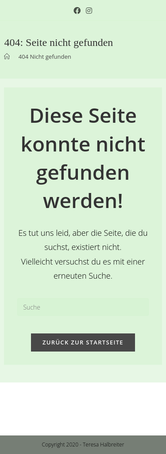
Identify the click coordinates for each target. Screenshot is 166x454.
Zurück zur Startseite (83, 342)
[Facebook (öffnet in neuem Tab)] (77, 11)
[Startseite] (7, 57)
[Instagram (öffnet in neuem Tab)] (87, 11)
